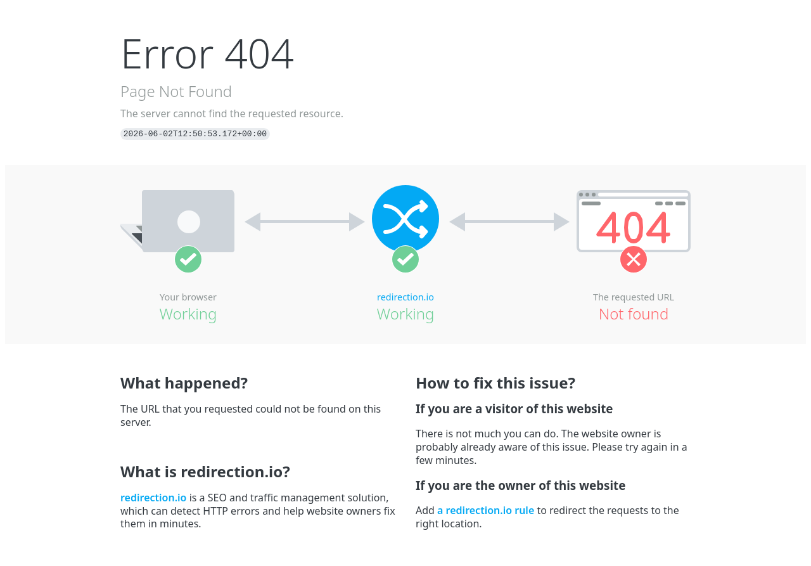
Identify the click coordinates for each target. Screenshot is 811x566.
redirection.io (405, 297)
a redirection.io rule (485, 510)
